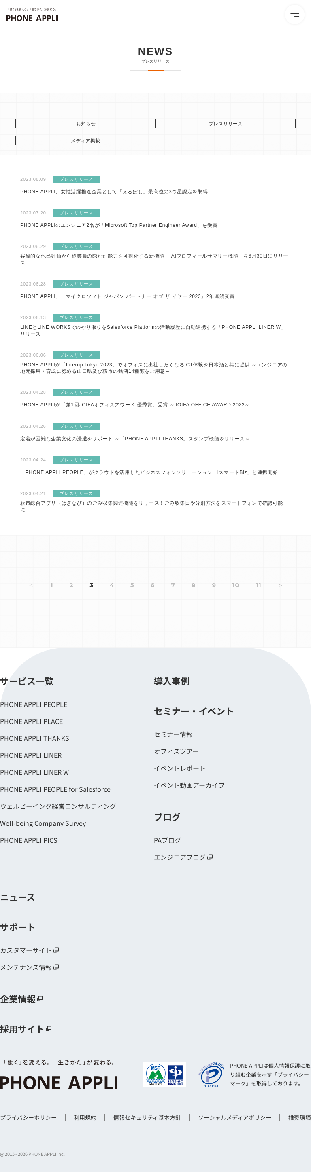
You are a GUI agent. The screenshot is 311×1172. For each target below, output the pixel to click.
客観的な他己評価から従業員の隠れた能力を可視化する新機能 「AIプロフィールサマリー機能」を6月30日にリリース (154, 259)
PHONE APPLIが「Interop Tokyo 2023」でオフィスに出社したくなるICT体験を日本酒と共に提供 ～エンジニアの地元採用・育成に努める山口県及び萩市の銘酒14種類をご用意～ (154, 368)
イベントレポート (180, 768)
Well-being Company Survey (43, 823)
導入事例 (172, 680)
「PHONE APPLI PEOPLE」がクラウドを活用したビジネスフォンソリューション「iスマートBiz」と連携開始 (149, 472)
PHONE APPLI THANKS (34, 738)
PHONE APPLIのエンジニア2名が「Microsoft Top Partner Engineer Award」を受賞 (119, 225)
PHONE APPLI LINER (31, 755)
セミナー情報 (173, 734)
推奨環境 (299, 1117)
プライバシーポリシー (28, 1117)
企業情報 (18, 998)
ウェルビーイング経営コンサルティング (58, 806)
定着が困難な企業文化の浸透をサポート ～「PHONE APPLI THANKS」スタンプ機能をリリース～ (135, 439)
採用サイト (22, 1028)
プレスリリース (226, 124)
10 (235, 585)
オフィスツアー (176, 751)
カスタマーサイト (26, 950)
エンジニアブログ (180, 857)
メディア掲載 (85, 141)
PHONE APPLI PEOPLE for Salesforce (55, 789)
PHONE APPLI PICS (29, 840)
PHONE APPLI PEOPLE (33, 704)
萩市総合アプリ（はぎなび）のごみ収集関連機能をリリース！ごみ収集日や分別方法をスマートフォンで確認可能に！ (151, 506)
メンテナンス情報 (26, 967)
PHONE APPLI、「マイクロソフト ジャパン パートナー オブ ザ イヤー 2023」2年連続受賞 (127, 296)
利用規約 (85, 1117)
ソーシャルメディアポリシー (234, 1117)
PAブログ (167, 840)
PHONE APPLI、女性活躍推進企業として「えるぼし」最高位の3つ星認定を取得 (114, 192)
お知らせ (86, 124)
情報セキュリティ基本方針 (147, 1117)
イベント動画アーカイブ (189, 785)
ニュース (17, 896)
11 (258, 585)
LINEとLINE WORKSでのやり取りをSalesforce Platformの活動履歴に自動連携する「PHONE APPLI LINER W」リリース (153, 330)
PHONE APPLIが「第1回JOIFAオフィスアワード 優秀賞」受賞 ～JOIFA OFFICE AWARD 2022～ (135, 405)
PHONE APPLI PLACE (31, 721)
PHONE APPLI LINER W (34, 772)
